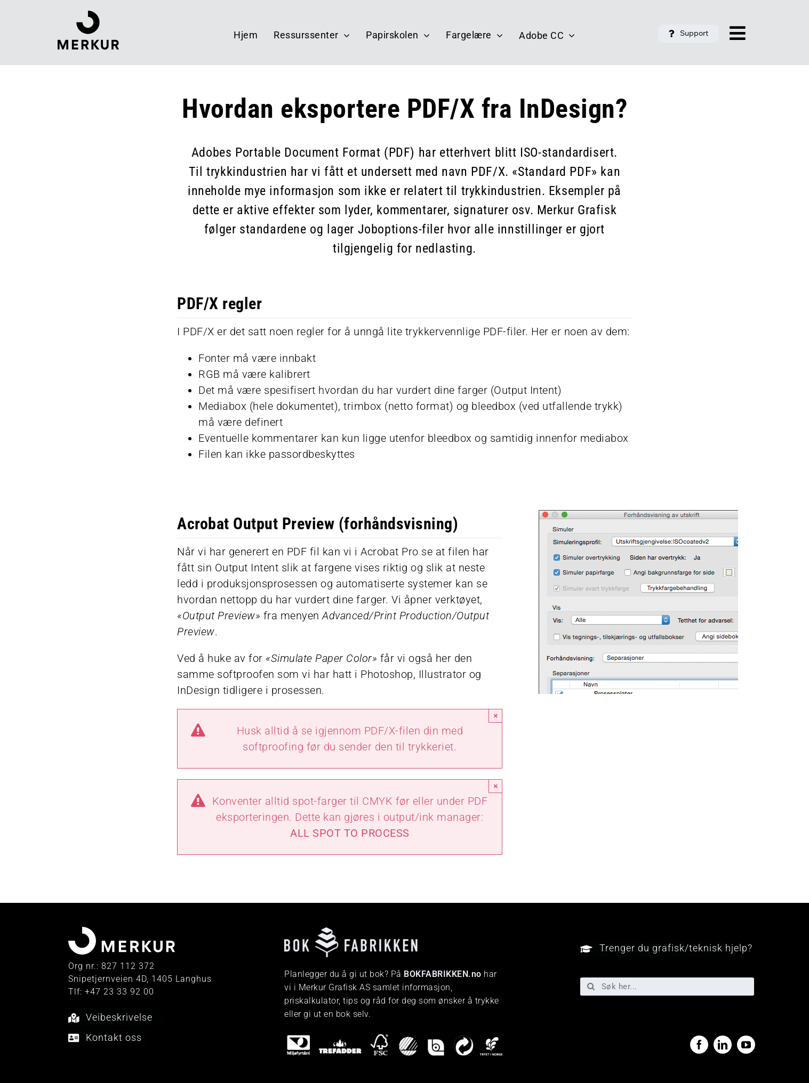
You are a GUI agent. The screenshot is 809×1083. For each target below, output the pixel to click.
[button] (688, 34)
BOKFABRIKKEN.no (443, 974)
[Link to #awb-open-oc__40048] (738, 33)
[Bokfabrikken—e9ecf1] (351, 932)
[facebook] (699, 1045)
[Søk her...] (667, 986)
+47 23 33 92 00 (119, 992)
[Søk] (591, 986)
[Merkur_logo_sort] (88, 16)
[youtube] (746, 1045)
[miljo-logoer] (394, 1038)
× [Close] (495, 715)
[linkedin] (723, 1045)
